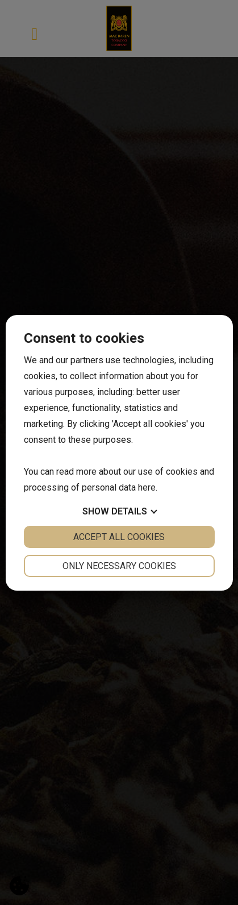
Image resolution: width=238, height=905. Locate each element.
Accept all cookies (119, 537)
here (147, 487)
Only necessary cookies (119, 566)
